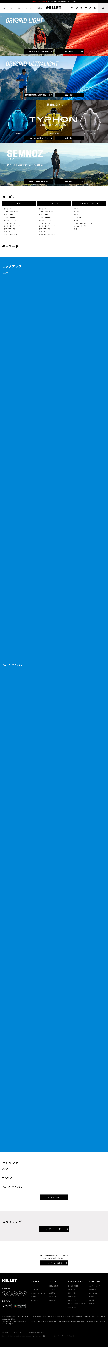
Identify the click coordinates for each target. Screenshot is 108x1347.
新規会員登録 (53, 1286)
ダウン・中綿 (8, 214)
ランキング (52, 1297)
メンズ (3, 8)
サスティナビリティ (95, 1286)
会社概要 (92, 1297)
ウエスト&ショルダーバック (83, 223)
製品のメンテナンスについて (77, 1304)
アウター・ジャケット (11, 212)
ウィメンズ (11, 8)
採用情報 (92, 1300)
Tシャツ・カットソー (11, 220)
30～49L (76, 212)
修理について (72, 1297)
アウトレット (30, 8)
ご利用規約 (5, 1332)
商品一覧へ (74, 51)
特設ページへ (40, 51)
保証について (72, 1300)
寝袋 (75, 229)
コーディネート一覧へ (54, 1229)
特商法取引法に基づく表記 (36, 1332)
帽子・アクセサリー (10, 229)
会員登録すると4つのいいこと (39, 1)
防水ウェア (7, 209)
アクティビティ (36, 1300)
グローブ (7, 232)
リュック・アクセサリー (39, 1293)
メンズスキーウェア (10, 235)
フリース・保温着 (10, 217)
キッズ (76, 220)
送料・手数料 (72, 1293)
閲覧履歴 (52, 1293)
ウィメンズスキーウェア (47, 235)
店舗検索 (39, 8)
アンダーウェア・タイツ (12, 226)
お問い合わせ (72, 1307)
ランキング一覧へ (54, 1197)
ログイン (52, 1289)
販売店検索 (92, 1289)
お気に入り (52, 1300)
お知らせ (74, 1)
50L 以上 (77, 209)
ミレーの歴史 (93, 1293)
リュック (20, 8)
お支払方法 (71, 1289)
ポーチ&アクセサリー (81, 226)
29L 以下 (77, 215)
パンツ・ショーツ (10, 223)
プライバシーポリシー (19, 1332)
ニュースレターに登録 (54, 1263)
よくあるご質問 (73, 1286)
